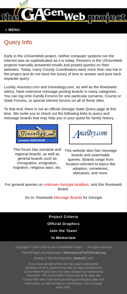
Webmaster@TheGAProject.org (84, 252)
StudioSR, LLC (83, 258)
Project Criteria (63, 217)
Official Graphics (63, 224)
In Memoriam (63, 238)
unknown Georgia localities (66, 184)
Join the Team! (64, 231)
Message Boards (67, 197)
